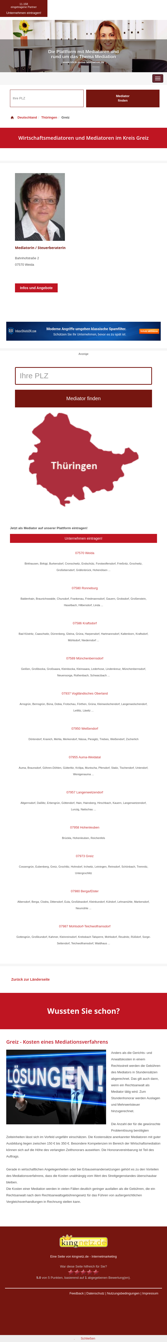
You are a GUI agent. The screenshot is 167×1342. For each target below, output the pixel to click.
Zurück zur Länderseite (30, 979)
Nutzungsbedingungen (123, 1293)
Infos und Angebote (36, 288)
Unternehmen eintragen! (83, 538)
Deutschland (23, 117)
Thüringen (49, 117)
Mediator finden (123, 98)
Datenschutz (95, 1293)
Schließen (88, 1338)
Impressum (150, 1293)
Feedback (76, 1293)
